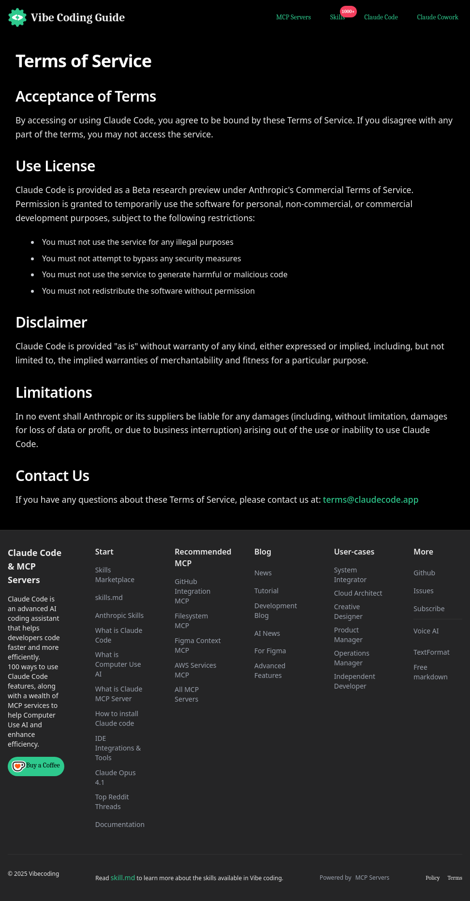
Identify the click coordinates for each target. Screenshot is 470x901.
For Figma (270, 650)
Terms (455, 877)
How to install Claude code (116, 718)
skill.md (123, 877)
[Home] (66, 17)
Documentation (120, 824)
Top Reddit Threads (112, 801)
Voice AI (426, 630)
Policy (433, 877)
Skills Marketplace (114, 574)
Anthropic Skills (119, 615)
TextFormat (431, 652)
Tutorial (266, 590)
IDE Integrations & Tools (118, 748)
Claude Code (381, 17)
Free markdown (430, 671)
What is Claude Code (119, 635)
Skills (339, 16)
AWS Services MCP (195, 670)
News (263, 572)
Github (424, 572)
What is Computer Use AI (118, 664)
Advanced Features (269, 670)
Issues (423, 590)
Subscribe (428, 608)
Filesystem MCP (191, 620)
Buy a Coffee (36, 766)
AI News (267, 633)
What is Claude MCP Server (119, 693)
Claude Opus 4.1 (115, 777)
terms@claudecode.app (371, 499)
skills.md (109, 597)
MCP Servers (293, 17)
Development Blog (275, 610)
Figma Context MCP (197, 645)
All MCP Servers (187, 694)
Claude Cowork (437, 17)
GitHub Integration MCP (192, 591)
